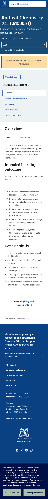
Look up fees (24, 137)
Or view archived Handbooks (12, 50)
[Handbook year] (24, 45)
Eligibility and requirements (16, 98)
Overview (8, 93)
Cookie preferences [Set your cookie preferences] (34, 492)
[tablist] (27, 4)
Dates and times (11, 109)
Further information (13, 115)
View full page (12, 77)
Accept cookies (12, 492)
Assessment (9, 104)
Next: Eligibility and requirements (24, 303)
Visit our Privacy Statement (21, 483)
